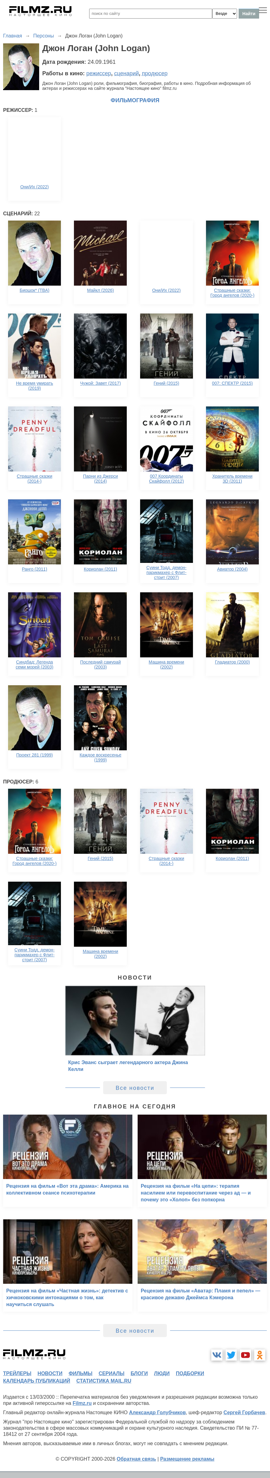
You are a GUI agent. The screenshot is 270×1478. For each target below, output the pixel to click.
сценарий (126, 73)
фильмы (80, 1373)
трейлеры (17, 1373)
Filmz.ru (82, 1403)
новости (50, 1373)
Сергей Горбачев (244, 1412)
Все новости (135, 1088)
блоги (139, 1373)
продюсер (154, 73)
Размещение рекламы (187, 1459)
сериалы (111, 1373)
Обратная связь (136, 1459)
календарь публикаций (36, 1381)
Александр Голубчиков (157, 1412)
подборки (190, 1373)
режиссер (98, 73)
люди (162, 1373)
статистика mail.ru (103, 1381)
